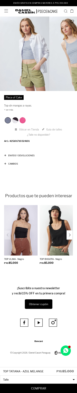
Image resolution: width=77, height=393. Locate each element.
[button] (66, 11)
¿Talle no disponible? (38, 134)
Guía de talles (54, 129)
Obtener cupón (38, 304)
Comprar (38, 388)
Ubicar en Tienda (29, 129)
